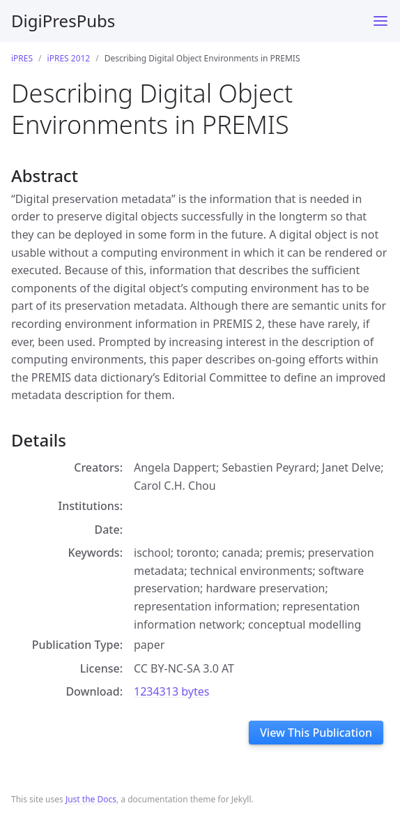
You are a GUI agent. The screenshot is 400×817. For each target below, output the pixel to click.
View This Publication (316, 732)
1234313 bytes (171, 691)
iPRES (22, 58)
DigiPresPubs (63, 20)
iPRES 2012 (69, 58)
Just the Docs (91, 799)
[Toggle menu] (380, 21)
